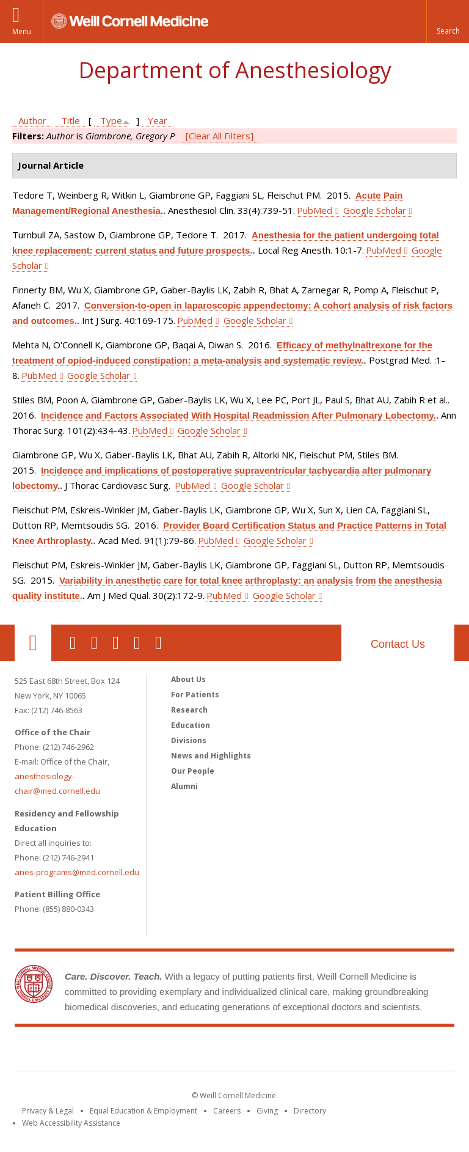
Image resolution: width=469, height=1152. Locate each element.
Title (70, 120)
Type (111, 120)
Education (190, 725)
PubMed (314, 210)
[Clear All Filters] (219, 136)
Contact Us (398, 644)
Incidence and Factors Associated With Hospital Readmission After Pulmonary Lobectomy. (238, 415)
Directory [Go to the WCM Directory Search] (310, 1111)
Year (157, 120)
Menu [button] (21, 31)
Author (32, 120)
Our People (192, 771)
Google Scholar (374, 210)
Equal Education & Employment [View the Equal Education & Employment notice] (143, 1111)
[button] (447, 21)
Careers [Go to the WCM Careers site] (227, 1111)
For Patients (195, 694)
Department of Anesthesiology (234, 70)
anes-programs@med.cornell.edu (77, 872)
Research (189, 710)
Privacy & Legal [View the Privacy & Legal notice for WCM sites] (48, 1111)
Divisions (188, 740)
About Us (188, 679)
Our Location (33, 643)
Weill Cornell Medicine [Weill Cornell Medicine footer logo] (234, 1051)
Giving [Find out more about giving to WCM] (267, 1111)
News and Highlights (211, 755)
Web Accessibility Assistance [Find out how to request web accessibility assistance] (71, 1123)
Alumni (184, 786)
